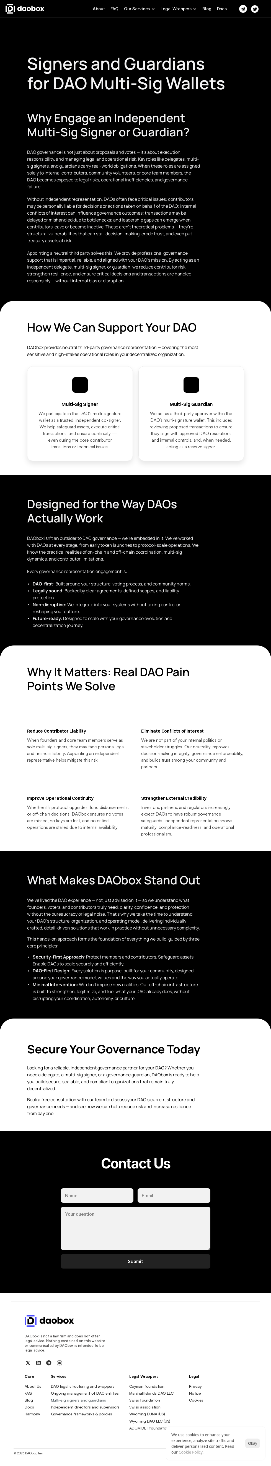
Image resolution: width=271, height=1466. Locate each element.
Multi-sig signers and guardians (78, 1400)
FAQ (114, 8)
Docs (222, 8)
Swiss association (145, 1407)
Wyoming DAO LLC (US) (149, 1421)
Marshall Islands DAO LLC (151, 1393)
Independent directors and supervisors (85, 1407)
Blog (206, 8)
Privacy (195, 1386)
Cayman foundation (146, 1386)
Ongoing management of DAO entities (85, 1393)
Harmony (32, 1414)
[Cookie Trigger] (196, 1400)
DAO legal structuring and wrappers (83, 1386)
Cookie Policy (191, 1452)
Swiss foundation (144, 1400)
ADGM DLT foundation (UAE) (154, 1428)
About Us (33, 1386)
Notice (195, 1393)
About (99, 8)
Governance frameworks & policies (81, 1414)
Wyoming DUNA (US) (147, 1414)
